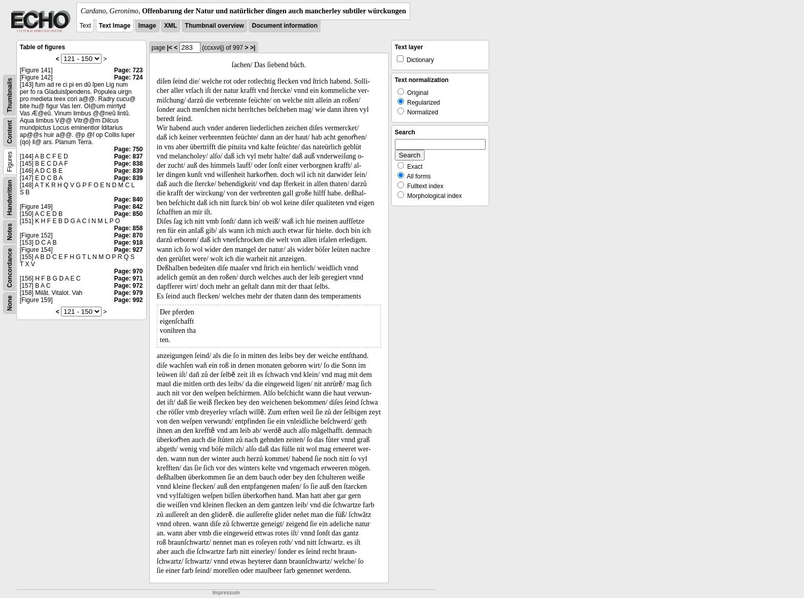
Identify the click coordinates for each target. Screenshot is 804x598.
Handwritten (9, 197)
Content (9, 132)
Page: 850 (128, 213)
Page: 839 (128, 170)
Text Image (115, 25)
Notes (9, 231)
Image (147, 25)
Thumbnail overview (214, 25)
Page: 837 (128, 156)
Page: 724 (128, 77)
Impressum (225, 592)
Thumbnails (9, 95)
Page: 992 (128, 300)
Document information (284, 25)
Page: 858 (128, 228)
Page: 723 (128, 70)
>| (252, 47)
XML (170, 25)
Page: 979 (128, 292)
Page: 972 (128, 285)
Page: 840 (128, 199)
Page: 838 (128, 163)
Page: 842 (128, 206)
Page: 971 (128, 278)
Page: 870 (128, 235)
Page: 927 (128, 249)
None (9, 303)
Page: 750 (128, 149)
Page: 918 (128, 242)
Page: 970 (128, 271)
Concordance (9, 268)
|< (169, 47)
